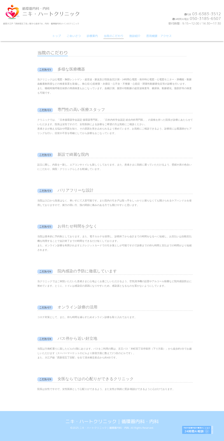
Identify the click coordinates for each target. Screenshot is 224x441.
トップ (56, 36)
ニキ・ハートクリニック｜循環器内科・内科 (112, 421)
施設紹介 (134, 36)
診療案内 (92, 36)
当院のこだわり (113, 36)
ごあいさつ (74, 36)
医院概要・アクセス (159, 36)
